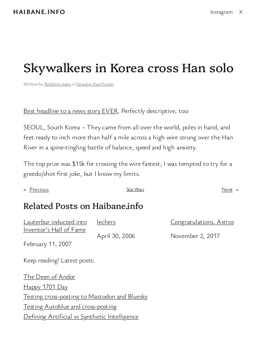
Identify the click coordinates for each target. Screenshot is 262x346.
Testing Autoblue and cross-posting (70, 306)
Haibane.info (39, 11)
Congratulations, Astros (202, 222)
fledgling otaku (57, 84)
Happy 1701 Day (45, 286)
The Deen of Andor (49, 276)
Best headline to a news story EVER (70, 110)
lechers (106, 222)
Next (227, 189)
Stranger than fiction (94, 84)
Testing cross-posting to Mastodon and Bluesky (85, 296)
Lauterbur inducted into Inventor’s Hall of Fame (55, 226)
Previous (39, 189)
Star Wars (135, 189)
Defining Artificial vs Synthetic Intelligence (81, 316)
